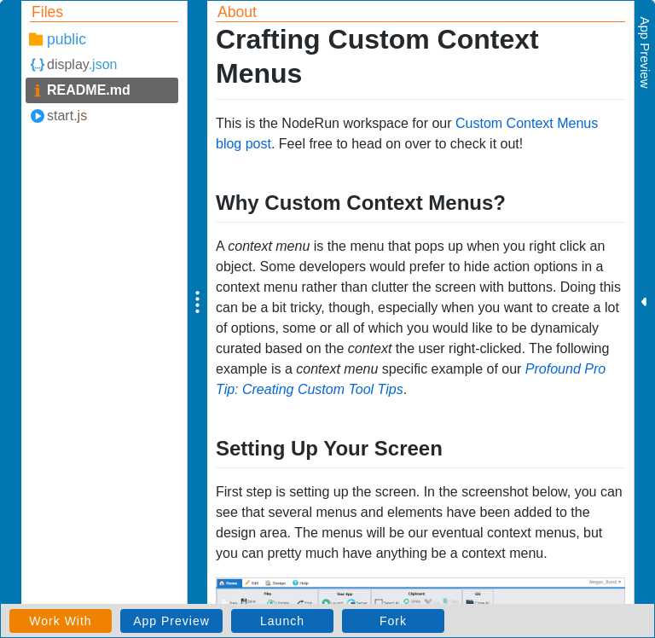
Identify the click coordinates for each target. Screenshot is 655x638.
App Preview (171, 621)
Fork (393, 621)
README (88, 90)
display (82, 64)
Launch (282, 621)
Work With (60, 621)
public (66, 39)
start (67, 115)
